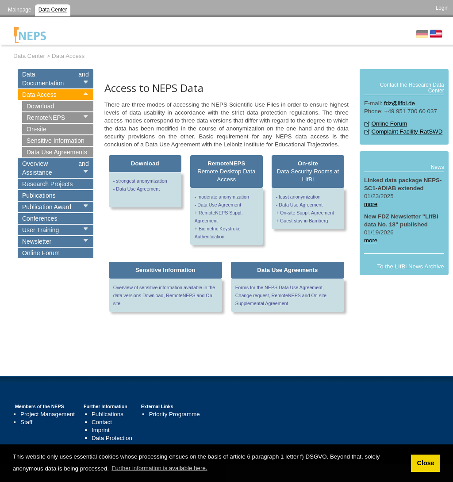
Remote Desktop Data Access (226, 171)
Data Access (39, 94)
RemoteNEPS (46, 117)
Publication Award (46, 206)
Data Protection (112, 438)
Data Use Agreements (57, 152)
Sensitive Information (55, 140)
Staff (26, 422)
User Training (40, 229)
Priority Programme (174, 414)
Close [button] (425, 463)
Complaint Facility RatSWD (407, 131)
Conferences (39, 218)
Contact (102, 422)
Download (40, 106)
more (370, 204)
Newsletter (36, 241)
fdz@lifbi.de (399, 103)
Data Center (52, 10)
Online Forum (41, 252)
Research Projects (47, 183)
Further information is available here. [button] (159, 468)
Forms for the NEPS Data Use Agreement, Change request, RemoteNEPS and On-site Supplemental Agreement (280, 295)
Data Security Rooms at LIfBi (307, 171)
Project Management (47, 414)
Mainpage (19, 10)
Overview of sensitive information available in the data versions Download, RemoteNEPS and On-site (164, 295)
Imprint (101, 430)
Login (442, 8)
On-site (36, 129)
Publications (39, 195)
